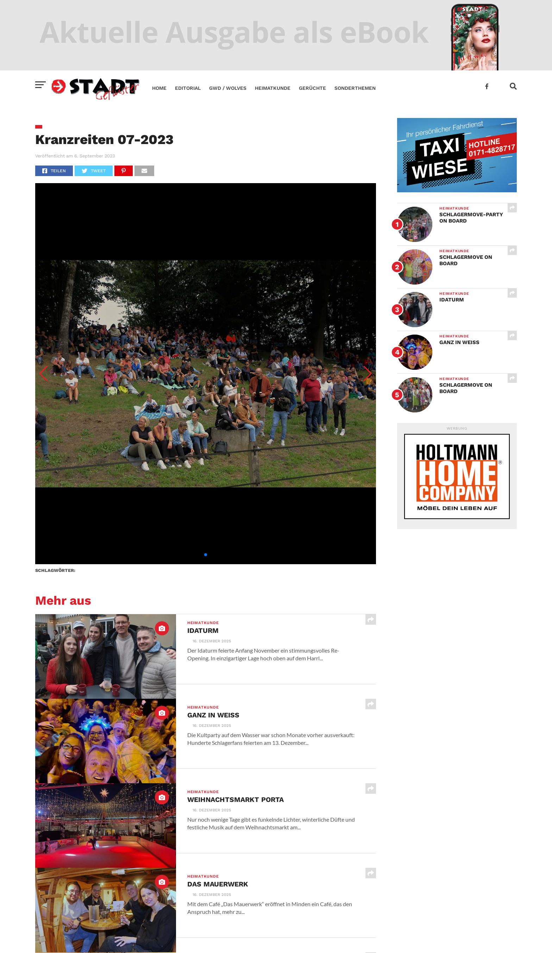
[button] (43, 373)
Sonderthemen (355, 88)
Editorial (188, 88)
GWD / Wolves (227, 88)
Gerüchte (312, 88)
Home (159, 88)
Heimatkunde (272, 88)
